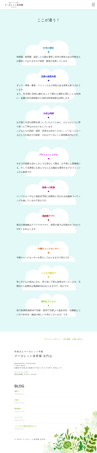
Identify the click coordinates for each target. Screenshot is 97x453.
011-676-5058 (21, 372)
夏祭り (16, 391)
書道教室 (17, 409)
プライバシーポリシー (52, 339)
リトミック (18, 417)
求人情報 (66, 339)
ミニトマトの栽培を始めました (25, 426)
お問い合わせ (77, 339)
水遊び (16, 400)
